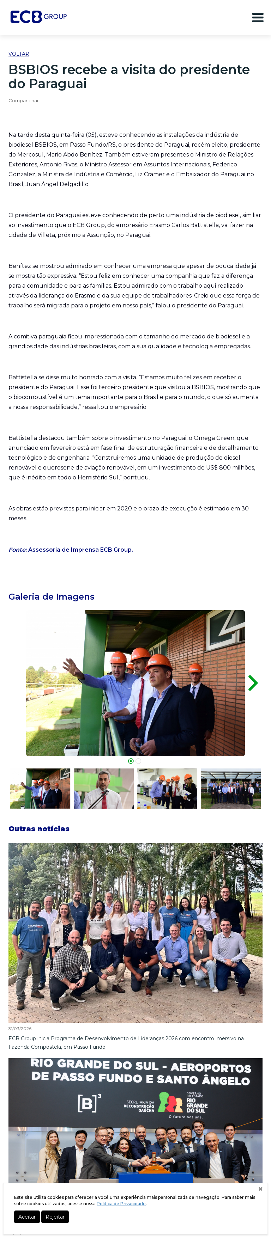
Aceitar (27, 1217)
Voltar (18, 53)
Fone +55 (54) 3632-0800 (135, 1164)
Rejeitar (55, 1217)
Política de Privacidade (121, 1203)
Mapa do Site (133, 1113)
